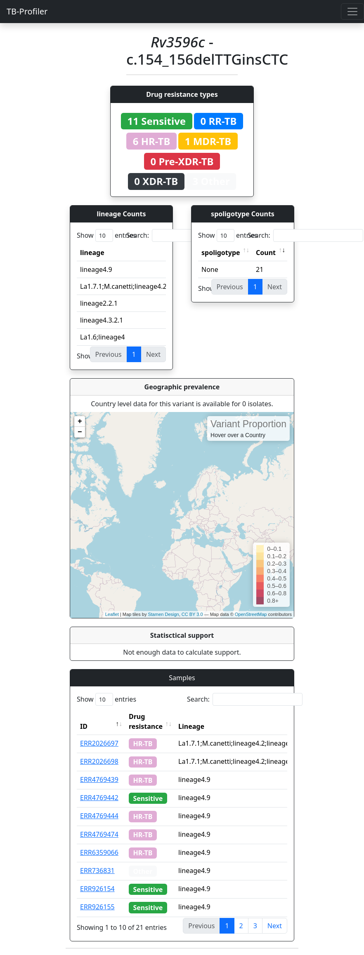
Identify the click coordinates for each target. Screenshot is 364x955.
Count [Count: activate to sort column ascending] (266, 252)
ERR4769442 (99, 797)
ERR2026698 (99, 761)
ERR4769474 (99, 834)
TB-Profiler (27, 11)
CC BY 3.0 (192, 614)
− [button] (80, 432)
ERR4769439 (99, 779)
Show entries (106, 235)
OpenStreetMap (251, 614)
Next (274, 925)
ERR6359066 (99, 852)
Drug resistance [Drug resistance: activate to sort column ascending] (146, 721)
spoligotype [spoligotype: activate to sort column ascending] (220, 252)
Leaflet (112, 614)
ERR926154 (97, 888)
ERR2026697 (99, 743)
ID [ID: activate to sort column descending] (83, 726)
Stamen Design (163, 614)
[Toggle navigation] (352, 11)
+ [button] (80, 421)
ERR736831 (97, 870)
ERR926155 (97, 906)
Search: (184, 235)
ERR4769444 (99, 815)
